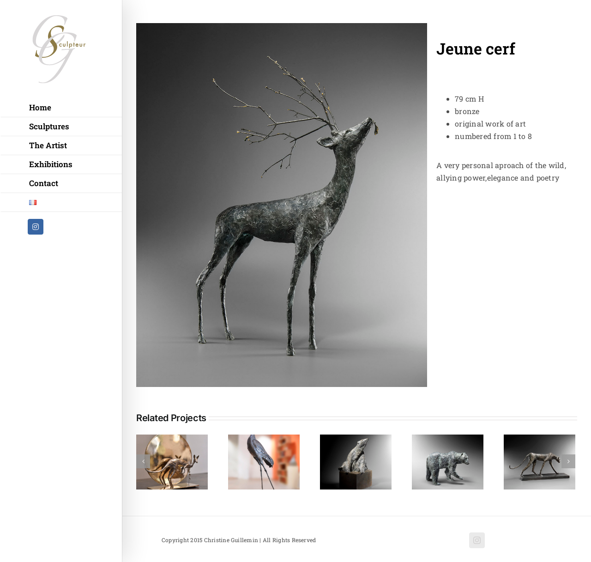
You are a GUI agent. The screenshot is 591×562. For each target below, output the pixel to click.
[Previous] (143, 461)
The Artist (48, 145)
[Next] (568, 461)
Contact (43, 183)
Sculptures (49, 126)
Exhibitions (50, 164)
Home (40, 107)
